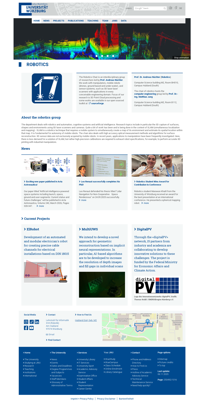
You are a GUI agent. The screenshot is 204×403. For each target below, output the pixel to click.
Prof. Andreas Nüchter (111, 80)
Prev (19, 38)
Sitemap (162, 359)
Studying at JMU (32, 363)
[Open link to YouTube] (31, 328)
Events (54, 363)
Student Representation (85, 384)
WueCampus (111, 362)
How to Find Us (84, 315)
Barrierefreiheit (126, 398)
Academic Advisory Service (87, 371)
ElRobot (33, 229)
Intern (129, 8)
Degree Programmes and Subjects (61, 371)
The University (31, 359)
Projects (58, 20)
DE (180, 8)
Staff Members (58, 379)
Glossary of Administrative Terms (61, 384)
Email (51, 334)
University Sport (85, 366)
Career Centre (84, 389)
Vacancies (56, 376)
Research (28, 366)
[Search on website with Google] (150, 8)
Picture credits (165, 362)
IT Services (83, 363)
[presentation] (47, 176)
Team (105, 20)
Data (124, 20)
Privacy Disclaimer (106, 398)
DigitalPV (144, 229)
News (46, 20)
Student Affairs (85, 379)
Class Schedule (112, 365)
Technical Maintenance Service (142, 381)
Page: (160, 379)
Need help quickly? (140, 385)
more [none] (41, 206)
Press (134, 369)
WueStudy (109, 359)
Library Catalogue (113, 372)
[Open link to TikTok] (31, 322)
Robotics (37, 64)
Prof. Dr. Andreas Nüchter (147, 77)
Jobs (114, 20)
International (30, 376)
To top (161, 365)
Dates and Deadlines (61, 366)
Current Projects (37, 218)
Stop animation (181, 57)
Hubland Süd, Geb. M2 (86, 320)
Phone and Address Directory (141, 361)
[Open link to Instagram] (26, 322)
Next (184, 38)
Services (82, 352)
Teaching (92, 20)
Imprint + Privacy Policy (82, 398)
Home (37, 20)
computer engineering (145, 94)
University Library (86, 359)
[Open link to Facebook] (26, 328)
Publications (76, 20)
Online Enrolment (113, 369)
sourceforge (97, 103)
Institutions (29, 372)
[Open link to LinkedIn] (37, 322)
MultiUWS (90, 229)
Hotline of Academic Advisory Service (141, 374)
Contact (51, 315)
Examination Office (87, 376)
